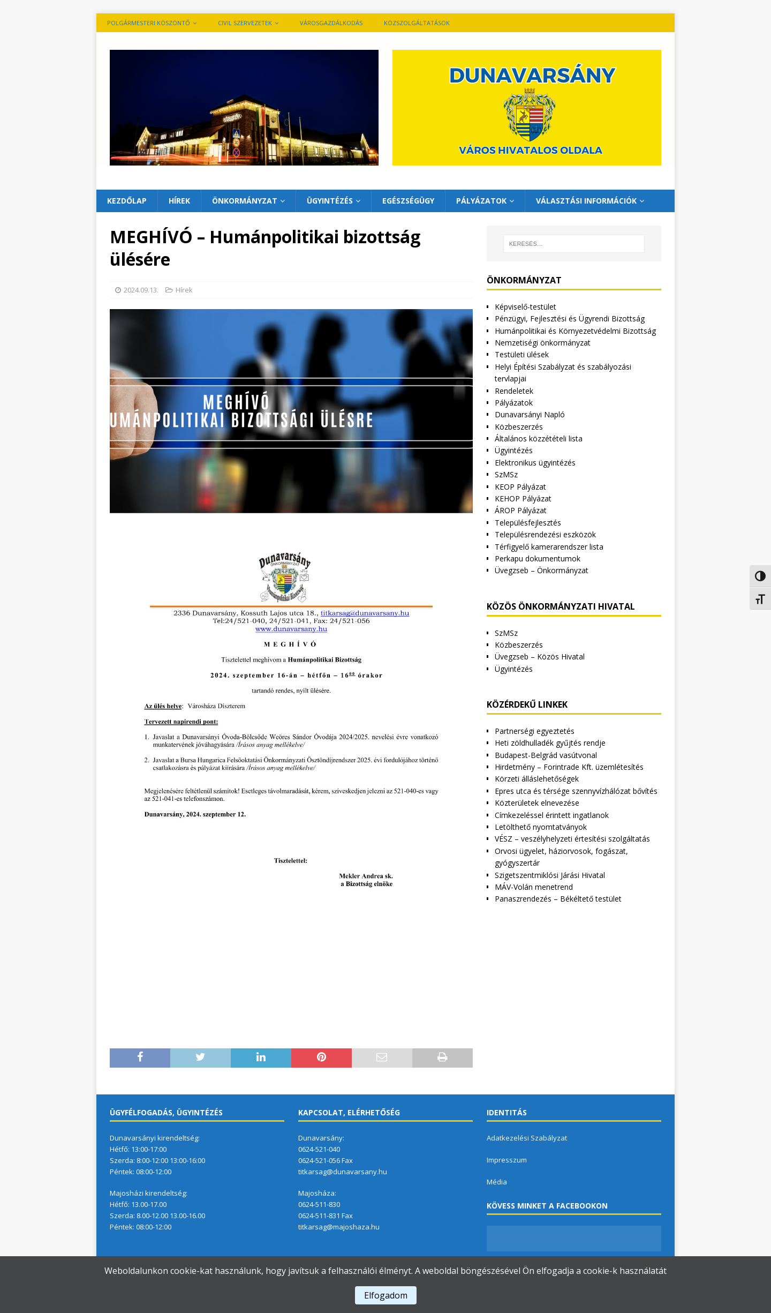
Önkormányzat (244, 201)
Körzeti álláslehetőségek (537, 779)
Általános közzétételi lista (539, 438)
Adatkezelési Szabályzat (527, 1138)
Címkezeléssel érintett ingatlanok (552, 815)
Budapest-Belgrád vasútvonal (546, 755)
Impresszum (507, 1160)
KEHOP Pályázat (523, 498)
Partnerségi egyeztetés (535, 731)
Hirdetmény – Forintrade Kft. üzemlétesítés (569, 767)
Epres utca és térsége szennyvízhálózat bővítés (576, 791)
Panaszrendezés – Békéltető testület (558, 899)
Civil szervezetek (245, 23)
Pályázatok (481, 201)
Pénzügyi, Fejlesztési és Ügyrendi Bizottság (570, 318)
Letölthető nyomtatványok (541, 827)
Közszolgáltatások (417, 23)
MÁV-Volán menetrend (534, 887)
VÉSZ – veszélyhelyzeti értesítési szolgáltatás (572, 839)
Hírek (179, 201)
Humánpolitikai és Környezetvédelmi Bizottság (575, 331)
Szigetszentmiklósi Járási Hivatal (550, 875)
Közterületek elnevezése (537, 803)
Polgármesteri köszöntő (148, 23)
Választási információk (586, 201)
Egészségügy (408, 201)
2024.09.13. (141, 290)
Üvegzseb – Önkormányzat (541, 570)
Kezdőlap (127, 201)
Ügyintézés (330, 201)
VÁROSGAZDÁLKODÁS (331, 23)
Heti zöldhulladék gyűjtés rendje (550, 743)
